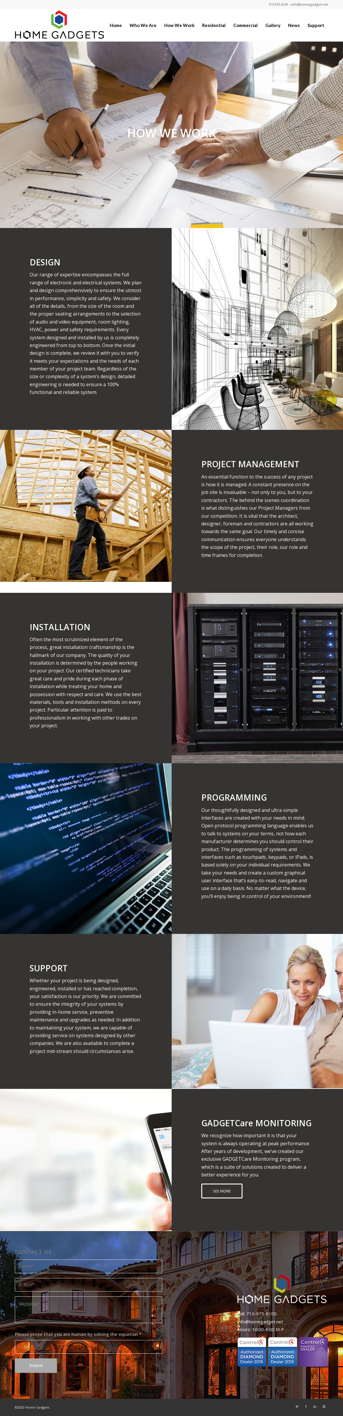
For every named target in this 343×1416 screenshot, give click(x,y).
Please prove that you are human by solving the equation (78, 1334)
